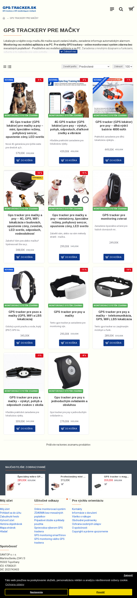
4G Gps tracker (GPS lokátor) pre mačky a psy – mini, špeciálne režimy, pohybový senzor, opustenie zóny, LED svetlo (25, 129)
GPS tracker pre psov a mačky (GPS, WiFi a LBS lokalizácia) (25, 315)
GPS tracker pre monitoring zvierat (114, 217)
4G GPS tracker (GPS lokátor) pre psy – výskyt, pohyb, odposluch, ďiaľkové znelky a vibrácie (69, 127)
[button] (67, 499)
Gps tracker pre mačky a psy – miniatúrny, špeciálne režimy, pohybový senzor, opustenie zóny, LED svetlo (69, 221)
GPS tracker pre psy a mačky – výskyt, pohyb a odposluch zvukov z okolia (25, 401)
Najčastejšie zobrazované (25, 467)
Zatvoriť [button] (128, 575)
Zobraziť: (118, 66)
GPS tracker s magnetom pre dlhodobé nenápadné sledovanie (117, 476)
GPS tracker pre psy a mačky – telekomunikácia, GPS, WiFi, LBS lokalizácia (114, 315)
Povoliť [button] (101, 592)
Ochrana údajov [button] (14, 584)
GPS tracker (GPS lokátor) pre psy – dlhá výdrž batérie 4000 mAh (113, 125)
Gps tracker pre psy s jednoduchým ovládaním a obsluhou (69, 401)
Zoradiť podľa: (70, 66)
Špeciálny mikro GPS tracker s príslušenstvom (30, 476)
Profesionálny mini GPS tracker (74, 476)
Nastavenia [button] (36, 592)
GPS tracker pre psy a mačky (69, 313)
